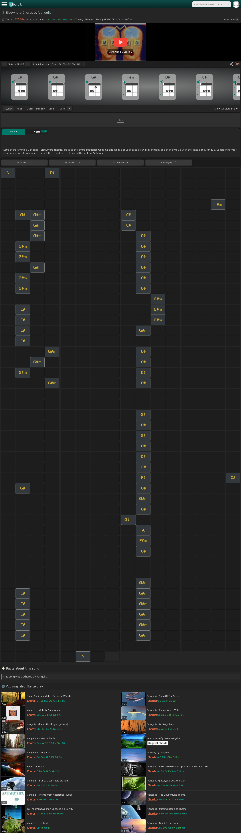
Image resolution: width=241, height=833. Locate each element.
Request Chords (157, 743)
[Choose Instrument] (69, 108)
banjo (51, 108)
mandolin (40, 108)
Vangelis (44, 12)
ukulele (30, 108)
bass (62, 108)
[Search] (227, 4)
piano (19, 108)
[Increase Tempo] (27, 64)
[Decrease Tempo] (4, 64)
